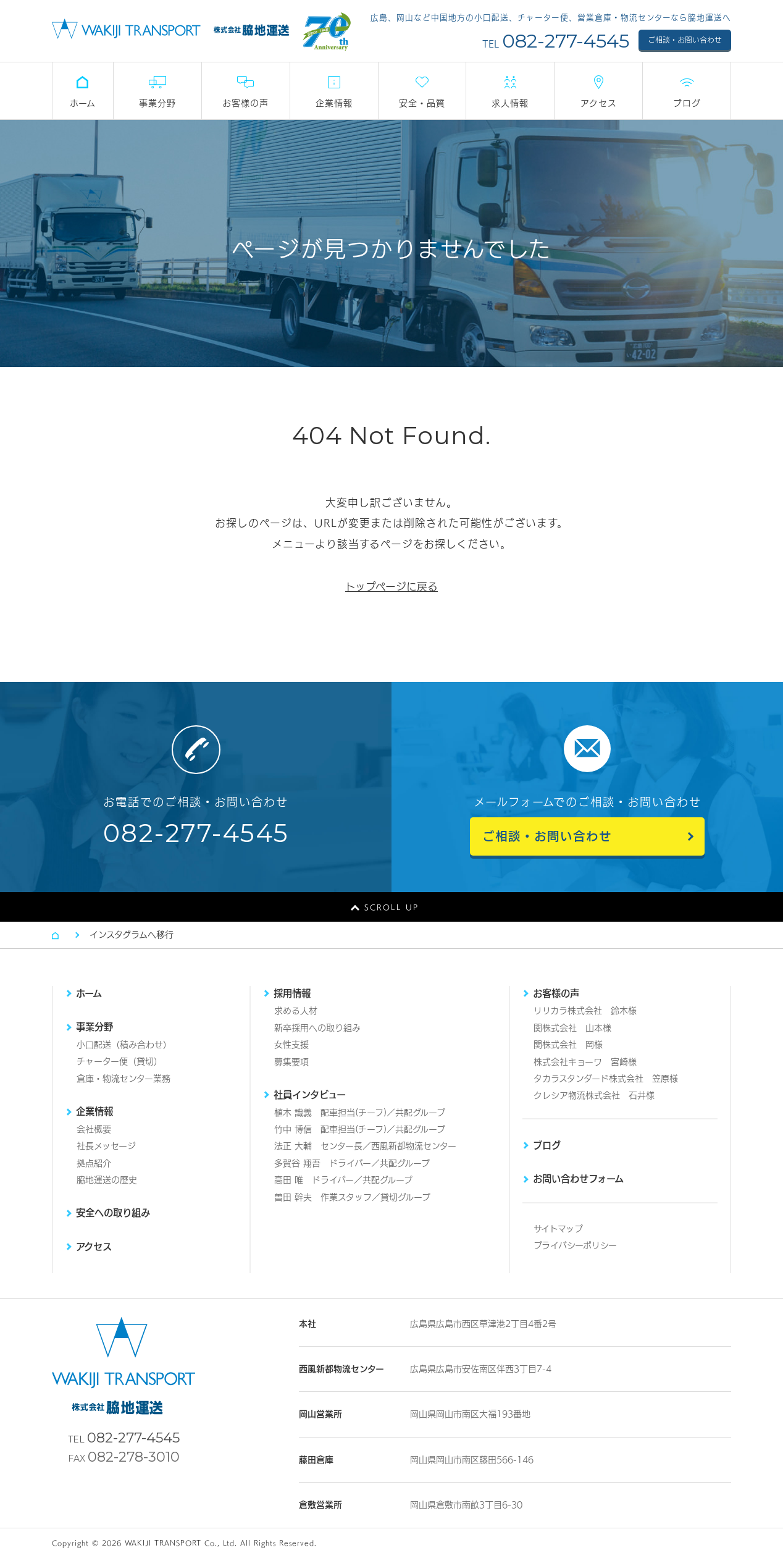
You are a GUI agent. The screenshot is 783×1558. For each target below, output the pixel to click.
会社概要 (94, 1129)
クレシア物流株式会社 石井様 (594, 1095)
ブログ (547, 1145)
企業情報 (94, 1111)
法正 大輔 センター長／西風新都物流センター (365, 1146)
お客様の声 (556, 993)
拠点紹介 (94, 1163)
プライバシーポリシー (575, 1245)
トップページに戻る (391, 586)
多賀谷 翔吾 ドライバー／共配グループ (352, 1163)
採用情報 (292, 993)
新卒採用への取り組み (317, 1028)
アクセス (94, 1247)
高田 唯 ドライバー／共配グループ (343, 1180)
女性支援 (291, 1044)
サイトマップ (558, 1228)
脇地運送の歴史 (107, 1180)
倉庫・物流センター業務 (123, 1078)
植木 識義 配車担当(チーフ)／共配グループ (359, 1112)
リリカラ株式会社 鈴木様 (585, 1010)
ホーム (89, 993)
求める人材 (295, 1010)
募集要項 (291, 1062)
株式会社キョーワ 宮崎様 (585, 1062)
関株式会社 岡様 (568, 1044)
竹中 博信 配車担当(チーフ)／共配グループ (359, 1129)
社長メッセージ (106, 1146)
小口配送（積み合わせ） (124, 1044)
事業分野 (94, 1027)
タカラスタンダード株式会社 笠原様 (606, 1078)
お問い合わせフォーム (578, 1179)
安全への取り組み (113, 1213)
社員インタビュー (310, 1095)
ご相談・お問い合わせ (685, 39)
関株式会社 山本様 (572, 1028)
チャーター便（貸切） (119, 1061)
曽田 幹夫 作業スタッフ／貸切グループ (352, 1197)
